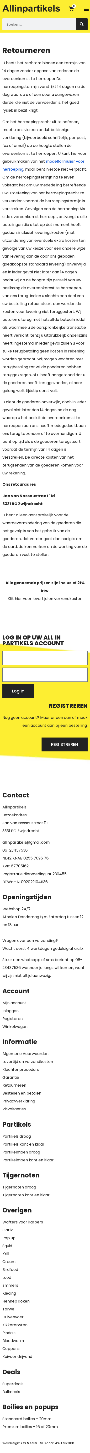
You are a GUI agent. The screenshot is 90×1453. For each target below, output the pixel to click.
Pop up (9, 1238)
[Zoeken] (82, 24)
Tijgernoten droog (19, 1187)
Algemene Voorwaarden (25, 1053)
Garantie (10, 1077)
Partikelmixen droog (21, 1152)
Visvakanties (14, 1109)
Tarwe (8, 1309)
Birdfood (10, 1269)
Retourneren (14, 1085)
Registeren (12, 1018)
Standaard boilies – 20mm (26, 1419)
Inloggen (10, 1011)
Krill (5, 1254)
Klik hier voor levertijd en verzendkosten (45, 598)
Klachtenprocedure (20, 1069)
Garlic (8, 1230)
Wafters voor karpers (22, 1222)
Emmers (10, 1285)
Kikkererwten (14, 1325)
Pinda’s (9, 1333)
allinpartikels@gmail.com (26, 842)
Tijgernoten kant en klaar (26, 1195)
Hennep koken (16, 1301)
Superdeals (12, 1384)
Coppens (11, 1348)
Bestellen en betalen (21, 1093)
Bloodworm (13, 1340)
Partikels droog (16, 1136)
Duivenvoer (13, 1317)
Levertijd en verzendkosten (27, 1061)
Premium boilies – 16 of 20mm (30, 1427)
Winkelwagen (14, 1026)
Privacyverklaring (18, 1101)
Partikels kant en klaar (23, 1144)
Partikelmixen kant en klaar (28, 1160)
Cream (9, 1261)
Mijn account (14, 1003)
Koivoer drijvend (17, 1356)
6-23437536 (16, 850)
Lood (6, 1277)
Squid (7, 1246)
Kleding (9, 1293)
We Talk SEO (64, 1443)
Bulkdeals (11, 1392)
